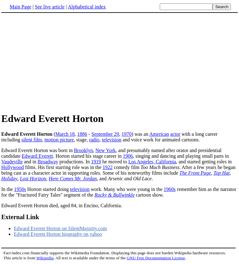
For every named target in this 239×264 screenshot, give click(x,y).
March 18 (65, 134)
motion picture (59, 139)
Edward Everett (37, 156)
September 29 (105, 134)
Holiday (9, 178)
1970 (127, 134)
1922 (108, 167)
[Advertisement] (54, 62)
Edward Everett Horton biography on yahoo (58, 234)
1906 (128, 156)
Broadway (48, 161)
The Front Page (195, 173)
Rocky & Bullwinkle (115, 195)
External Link (20, 217)
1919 (96, 161)
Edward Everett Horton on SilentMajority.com (60, 228)
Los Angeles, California (152, 161)
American (159, 134)
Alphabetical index (87, 6)
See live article (50, 6)
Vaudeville (12, 161)
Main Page (20, 6)
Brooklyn (83, 150)
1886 (82, 134)
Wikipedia (45, 258)
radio (94, 139)
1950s (20, 189)
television (111, 139)
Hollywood (12, 167)
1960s (170, 189)
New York (105, 150)
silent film (31, 139)
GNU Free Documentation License (156, 258)
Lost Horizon (33, 178)
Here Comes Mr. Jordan (73, 178)
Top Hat (221, 173)
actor (175, 134)
